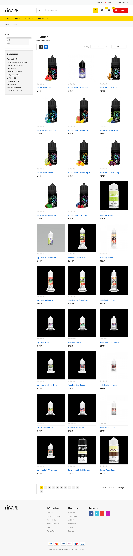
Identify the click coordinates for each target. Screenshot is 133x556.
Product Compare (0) (43, 41)
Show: (108, 47)
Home (7, 24)
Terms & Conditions (53, 524)
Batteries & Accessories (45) (17, 62)
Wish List (71, 520)
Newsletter (72, 524)
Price (7, 34)
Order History (72, 516)
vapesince (64, 549)
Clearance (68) (12, 68)
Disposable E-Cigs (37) (14, 72)
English (105, 2)
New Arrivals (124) (13, 81)
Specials (71, 531)
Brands (70, 527)
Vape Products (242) (14, 87)
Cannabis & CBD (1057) (15, 65)
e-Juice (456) (12, 78)
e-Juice (14, 24)
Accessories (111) (13, 59)
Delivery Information (54, 516)
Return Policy (51, 531)
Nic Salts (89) (11, 84)
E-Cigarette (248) (13, 75)
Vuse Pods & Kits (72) (14, 91)
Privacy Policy (52, 520)
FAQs (48, 527)
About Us (50, 513)
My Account (72, 513)
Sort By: (86, 47)
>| (41, 491)
